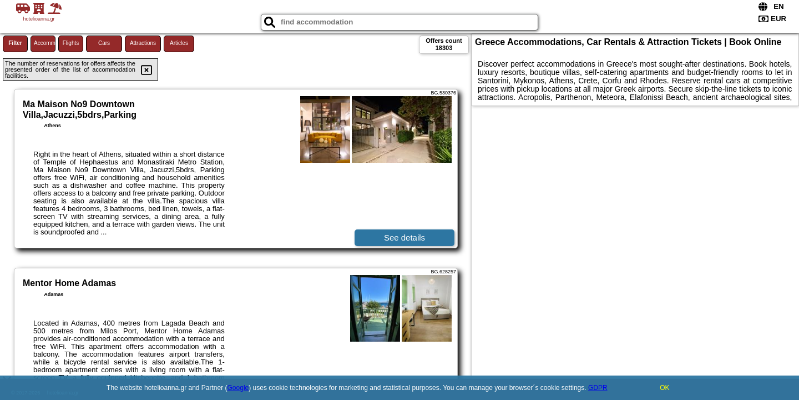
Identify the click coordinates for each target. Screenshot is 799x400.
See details (404, 237)
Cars (104, 43)
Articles (179, 43)
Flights (71, 43)
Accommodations (44, 43)
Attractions (143, 43)
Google (238, 388)
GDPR (598, 388)
